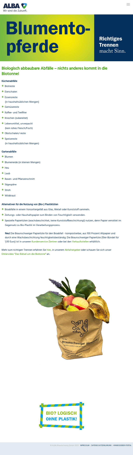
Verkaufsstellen (80, 242)
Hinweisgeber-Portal (122, 445)
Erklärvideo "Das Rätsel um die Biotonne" (24, 254)
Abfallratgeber (72, 250)
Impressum (84, 445)
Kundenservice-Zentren (44, 242)
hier (49, 250)
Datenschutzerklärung (101, 445)
